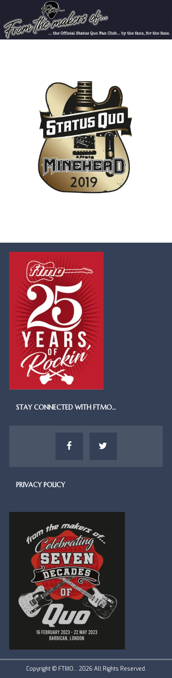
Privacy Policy (40, 485)
